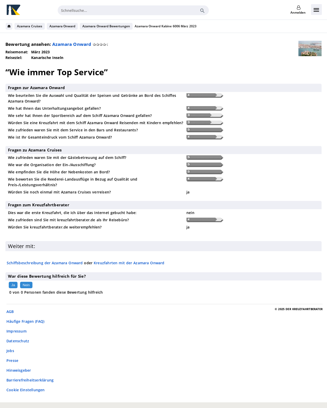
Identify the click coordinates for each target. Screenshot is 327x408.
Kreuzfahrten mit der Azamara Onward (129, 262)
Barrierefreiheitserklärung (30, 380)
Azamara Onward (62, 26)
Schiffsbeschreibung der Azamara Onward (45, 262)
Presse (12, 360)
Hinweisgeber (18, 370)
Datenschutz (17, 340)
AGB (10, 311)
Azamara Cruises (29, 26)
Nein (26, 285)
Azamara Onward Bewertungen (106, 26)
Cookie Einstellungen (25, 389)
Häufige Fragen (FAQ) (25, 321)
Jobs (10, 350)
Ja (13, 285)
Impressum (16, 331)
